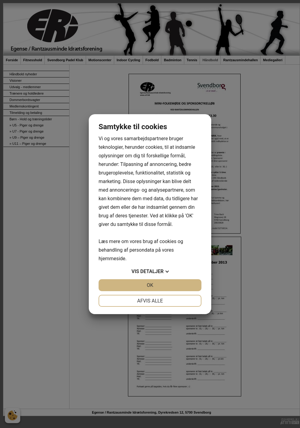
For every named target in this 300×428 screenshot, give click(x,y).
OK (150, 285)
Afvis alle (150, 301)
